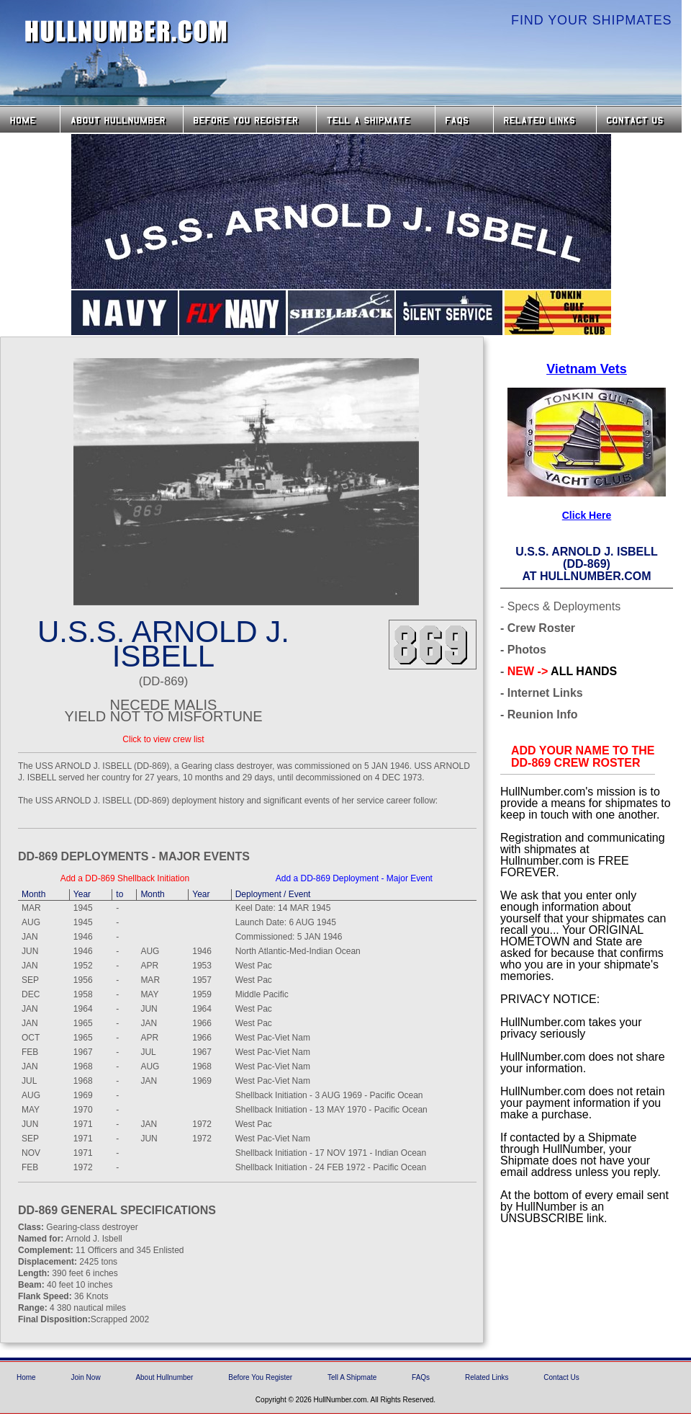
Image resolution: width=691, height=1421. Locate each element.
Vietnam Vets (586, 369)
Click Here (586, 515)
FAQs (464, 119)
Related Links (545, 119)
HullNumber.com (126, 31)
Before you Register (250, 119)
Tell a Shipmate (376, 119)
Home (30, 119)
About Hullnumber (164, 1377)
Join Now (85, 1377)
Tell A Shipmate (352, 1377)
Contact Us (641, 119)
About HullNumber (121, 119)
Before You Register (260, 1377)
